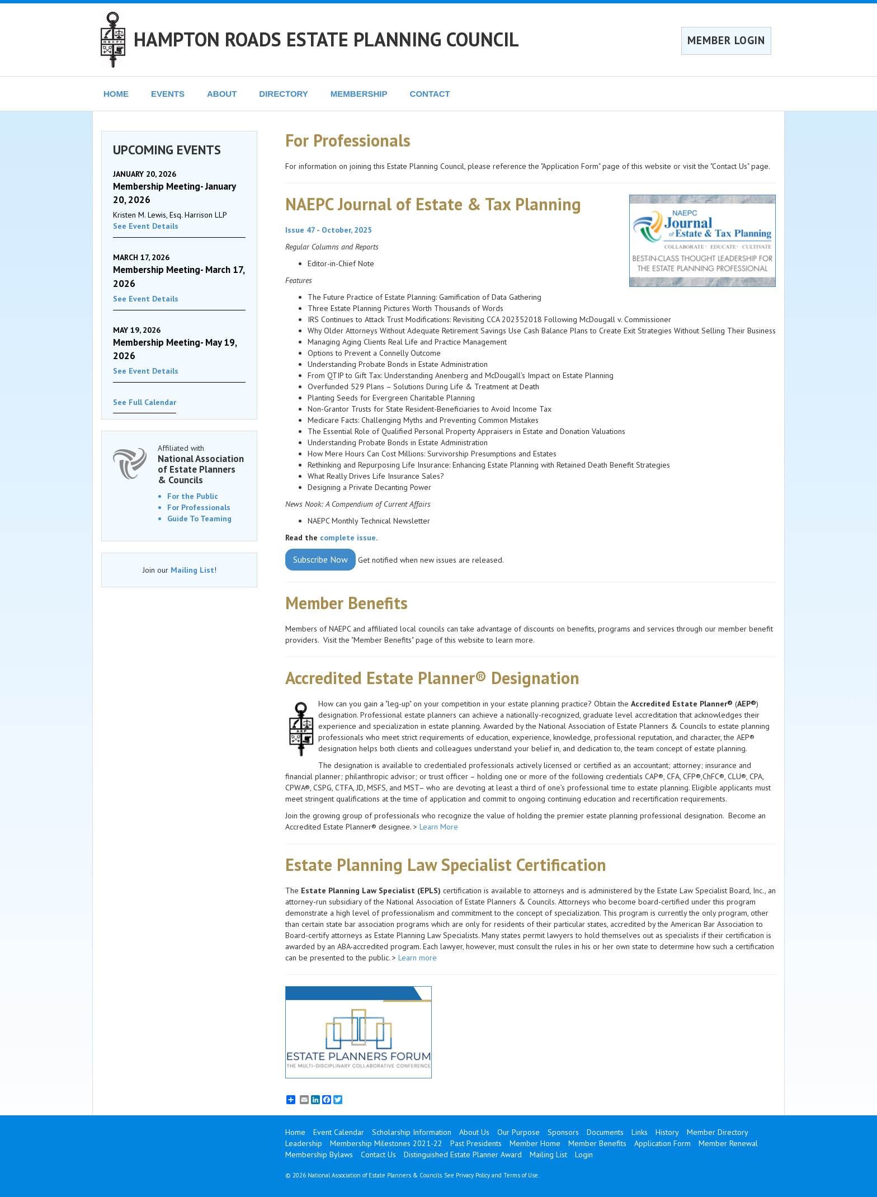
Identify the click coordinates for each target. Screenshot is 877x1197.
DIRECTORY (283, 93)
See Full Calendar (144, 402)
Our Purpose (518, 1132)
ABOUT (222, 93)
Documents (605, 1132)
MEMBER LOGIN (726, 40)
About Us (474, 1132)
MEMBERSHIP (359, 93)
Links (639, 1132)
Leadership (303, 1143)
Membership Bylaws (319, 1154)
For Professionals (198, 507)
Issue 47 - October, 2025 (328, 230)
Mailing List (192, 570)
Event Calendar (338, 1132)
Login (584, 1154)
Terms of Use (520, 1175)
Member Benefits (597, 1143)
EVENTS (168, 93)
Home (295, 1132)
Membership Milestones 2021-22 (386, 1143)
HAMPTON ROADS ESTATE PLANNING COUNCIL (326, 39)
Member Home (535, 1143)
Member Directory (717, 1132)
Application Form (662, 1143)
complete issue (348, 537)
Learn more (418, 958)
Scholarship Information (411, 1132)
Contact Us (378, 1154)
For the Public (192, 496)
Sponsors (563, 1132)
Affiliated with (202, 464)
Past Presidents (476, 1143)
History (667, 1132)
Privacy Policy (473, 1175)
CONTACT (430, 93)
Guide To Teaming (199, 518)
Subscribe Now (320, 559)
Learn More (438, 827)
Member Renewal (728, 1143)
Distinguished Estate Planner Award (463, 1154)
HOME (116, 93)
